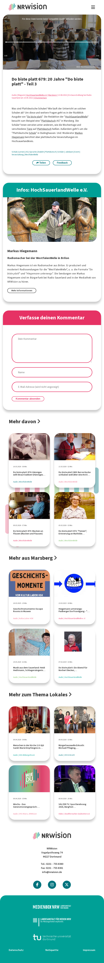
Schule (32, 133)
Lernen (22, 151)
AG (27, 151)
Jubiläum (69, 151)
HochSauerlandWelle (76, 116)
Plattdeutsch (48, 121)
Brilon (61, 265)
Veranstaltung (18, 154)
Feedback (62, 162)
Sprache (33, 151)
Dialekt (41, 151)
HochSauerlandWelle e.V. (36, 95)
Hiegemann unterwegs (39, 273)
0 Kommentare (40, 97)
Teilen (41, 162)
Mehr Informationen (21, 290)
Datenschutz (16, 950)
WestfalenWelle (31, 154)
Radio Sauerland (56, 277)
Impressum (89, 950)
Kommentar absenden (28, 398)
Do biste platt (34, 116)
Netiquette (51, 950)
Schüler (61, 151)
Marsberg (52, 95)
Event (77, 151)
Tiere (29, 129)
